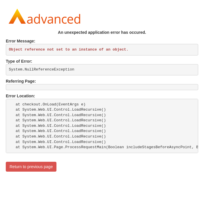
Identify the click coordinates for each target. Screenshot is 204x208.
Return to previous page (31, 166)
